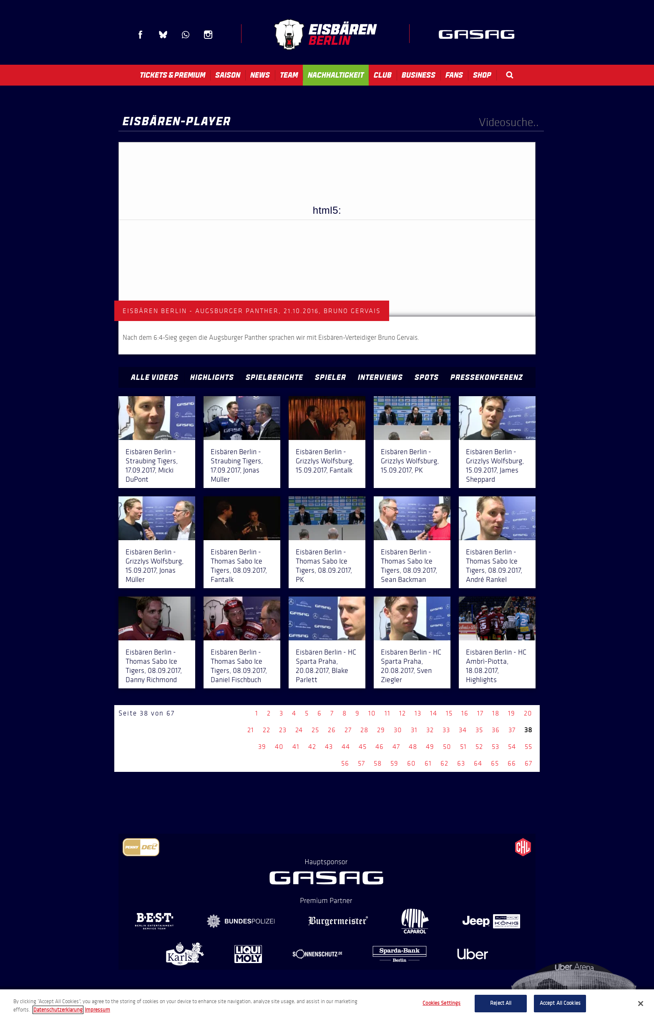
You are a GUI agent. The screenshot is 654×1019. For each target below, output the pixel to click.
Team (289, 75)
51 (463, 746)
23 (283, 730)
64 (478, 763)
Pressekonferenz (486, 377)
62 (444, 763)
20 (528, 713)
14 (433, 713)
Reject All (500, 1003)
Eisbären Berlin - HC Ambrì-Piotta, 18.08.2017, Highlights (496, 665)
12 (402, 713)
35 (479, 730)
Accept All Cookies (560, 1003)
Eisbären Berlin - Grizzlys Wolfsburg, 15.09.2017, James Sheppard (495, 465)
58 (378, 763)
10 (372, 713)
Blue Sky (163, 34)
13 (418, 713)
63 (461, 763)
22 (266, 730)
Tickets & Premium (172, 75)
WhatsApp (185, 34)
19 (511, 713)
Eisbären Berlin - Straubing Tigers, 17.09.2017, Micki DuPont (152, 465)
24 (299, 730)
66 (512, 763)
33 (446, 730)
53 (495, 746)
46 (379, 746)
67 (528, 763)
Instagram (208, 34)
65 (495, 763)
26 (332, 730)
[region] (327, 1004)
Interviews (380, 377)
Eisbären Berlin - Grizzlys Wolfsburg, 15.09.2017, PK (410, 461)
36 (496, 730)
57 (361, 763)
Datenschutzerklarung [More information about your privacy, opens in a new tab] (58, 1009)
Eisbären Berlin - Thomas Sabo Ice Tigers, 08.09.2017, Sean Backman (409, 565)
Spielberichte (274, 377)
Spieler (330, 377)
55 (528, 746)
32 (430, 730)
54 (512, 746)
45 (363, 746)
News (260, 75)
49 (430, 746)
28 (364, 730)
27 (348, 730)
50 (447, 746)
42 (312, 746)
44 (346, 746)
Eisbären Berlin (325, 34)
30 (398, 730)
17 (480, 713)
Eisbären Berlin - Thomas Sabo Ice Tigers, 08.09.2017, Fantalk (239, 565)
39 (262, 746)
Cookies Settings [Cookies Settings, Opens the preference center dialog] (441, 1003)
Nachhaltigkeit (336, 75)
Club (383, 75)
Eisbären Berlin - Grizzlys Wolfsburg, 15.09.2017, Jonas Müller (155, 565)
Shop (482, 75)
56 (345, 763)
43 (329, 746)
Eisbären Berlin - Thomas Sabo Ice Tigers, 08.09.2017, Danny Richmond (154, 665)
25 (315, 730)
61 (428, 763)
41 (295, 746)
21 (250, 730)
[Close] (640, 1003)
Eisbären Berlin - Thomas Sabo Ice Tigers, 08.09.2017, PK (324, 565)
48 (413, 746)
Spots (427, 377)
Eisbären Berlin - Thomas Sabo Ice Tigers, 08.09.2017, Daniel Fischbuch (239, 665)
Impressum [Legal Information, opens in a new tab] (97, 1009)
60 (411, 763)
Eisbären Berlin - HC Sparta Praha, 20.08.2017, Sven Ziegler (411, 665)
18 (495, 713)
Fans (454, 75)
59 (394, 763)
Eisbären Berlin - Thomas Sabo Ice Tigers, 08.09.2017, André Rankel (494, 565)
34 (463, 730)
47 (396, 746)
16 (464, 713)
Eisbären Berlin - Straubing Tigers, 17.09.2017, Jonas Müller (237, 465)
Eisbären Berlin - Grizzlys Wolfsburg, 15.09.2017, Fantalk (325, 461)
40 (279, 746)
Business (418, 75)
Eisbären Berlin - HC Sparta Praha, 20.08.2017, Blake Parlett (326, 665)
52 (479, 746)
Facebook (140, 34)
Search (510, 75)
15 (449, 713)
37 (512, 730)
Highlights (212, 377)
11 (387, 713)
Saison (227, 75)
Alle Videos (155, 377)
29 (381, 730)
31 (414, 730)
